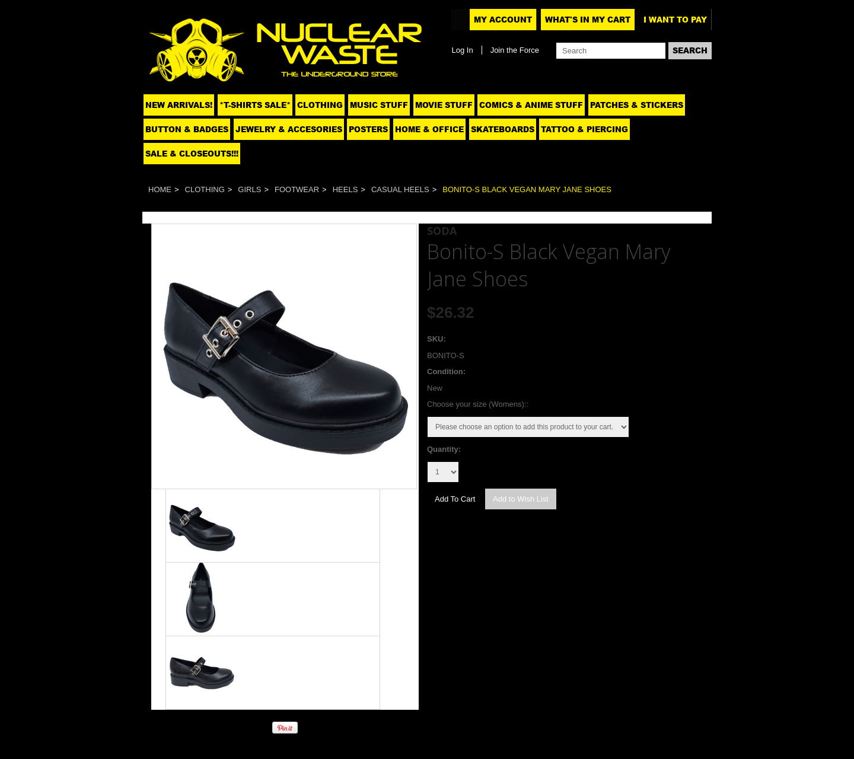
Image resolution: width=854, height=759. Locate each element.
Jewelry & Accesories (288, 129)
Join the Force (514, 50)
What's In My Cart (587, 19)
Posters (368, 129)
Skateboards (502, 129)
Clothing (320, 105)
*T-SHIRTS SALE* (255, 105)
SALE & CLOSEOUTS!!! (191, 153)
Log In (462, 50)
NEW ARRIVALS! (178, 105)
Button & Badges (186, 129)
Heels (345, 189)
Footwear (297, 189)
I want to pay (675, 19)
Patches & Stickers (636, 105)
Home (159, 189)
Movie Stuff (444, 105)
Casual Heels (400, 189)
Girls (249, 189)
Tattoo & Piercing (584, 129)
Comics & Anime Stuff (531, 105)
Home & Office (429, 129)
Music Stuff (379, 105)
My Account (503, 19)
